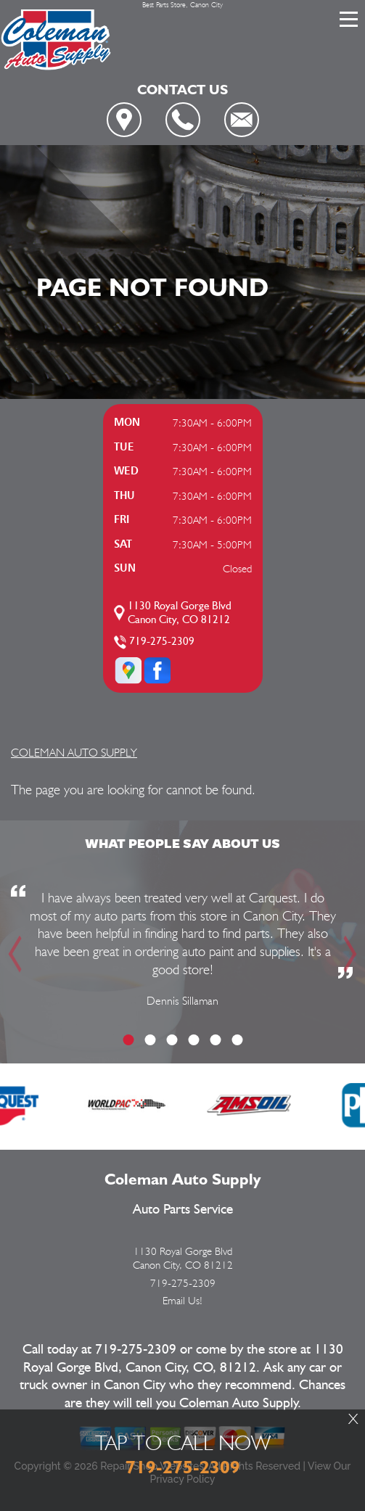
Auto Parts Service (183, 1209)
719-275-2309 (161, 641)
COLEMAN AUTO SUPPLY (74, 752)
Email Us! (182, 1300)
